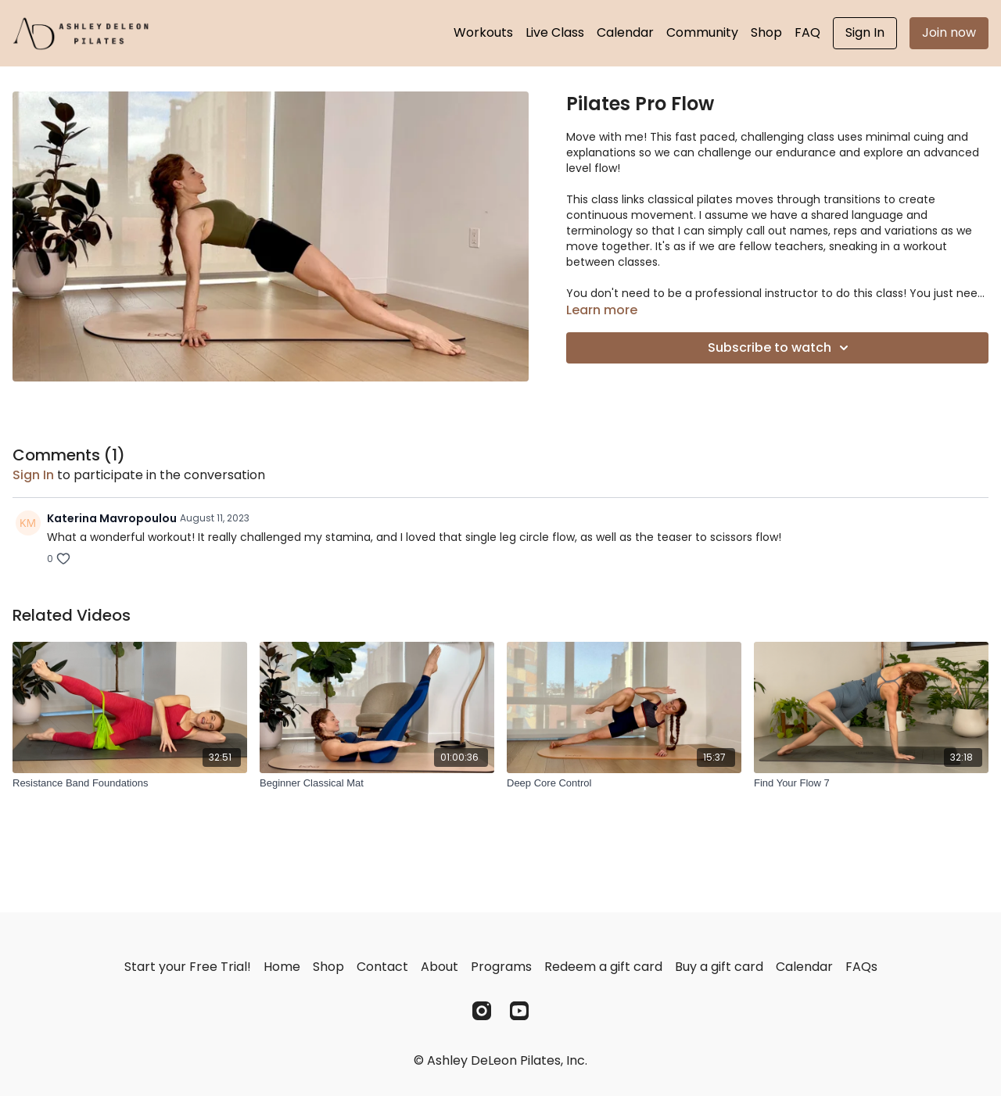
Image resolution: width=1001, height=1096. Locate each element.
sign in (33, 475)
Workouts (483, 32)
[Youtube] (519, 1010)
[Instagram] (481, 1010)
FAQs (861, 967)
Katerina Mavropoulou (112, 518)
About (439, 967)
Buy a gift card (719, 967)
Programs (501, 967)
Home (282, 967)
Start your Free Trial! (187, 967)
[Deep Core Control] (624, 783)
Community (702, 32)
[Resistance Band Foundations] (130, 783)
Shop (766, 32)
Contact (382, 967)
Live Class (555, 32)
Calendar (625, 32)
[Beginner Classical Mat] (377, 783)
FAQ (807, 32)
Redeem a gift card (603, 967)
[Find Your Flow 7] (871, 783)
